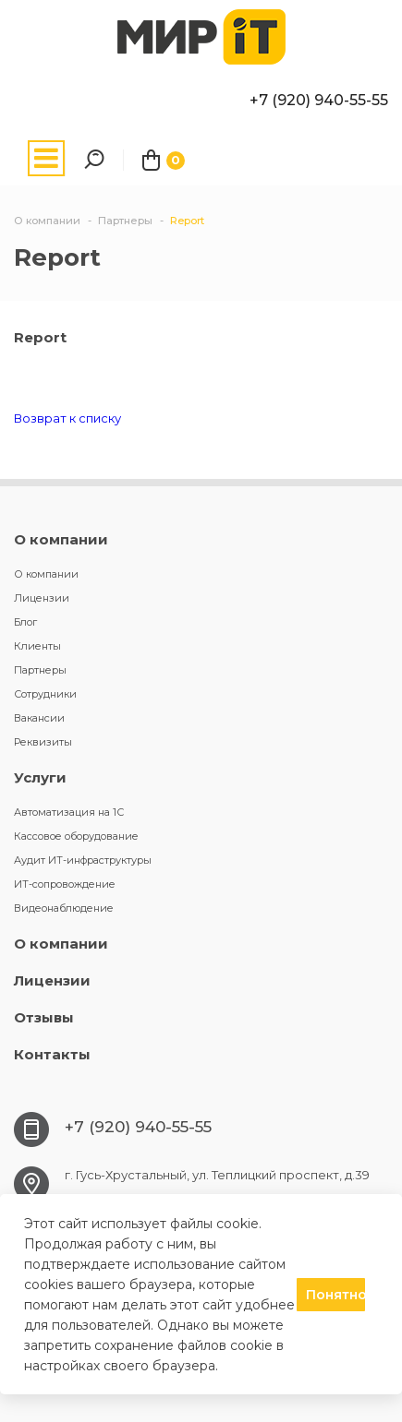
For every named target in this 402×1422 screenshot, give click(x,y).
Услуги (40, 777)
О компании (61, 539)
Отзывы (44, 1017)
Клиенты (37, 645)
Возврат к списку (67, 418)
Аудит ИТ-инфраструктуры (83, 860)
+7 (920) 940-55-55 (319, 99)
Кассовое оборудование (76, 836)
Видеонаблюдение (64, 908)
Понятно (335, 1294)
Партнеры (40, 669)
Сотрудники (45, 693)
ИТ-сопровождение (65, 884)
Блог (25, 621)
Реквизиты (43, 741)
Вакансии (39, 717)
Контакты (52, 1054)
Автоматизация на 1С (69, 812)
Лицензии (41, 598)
